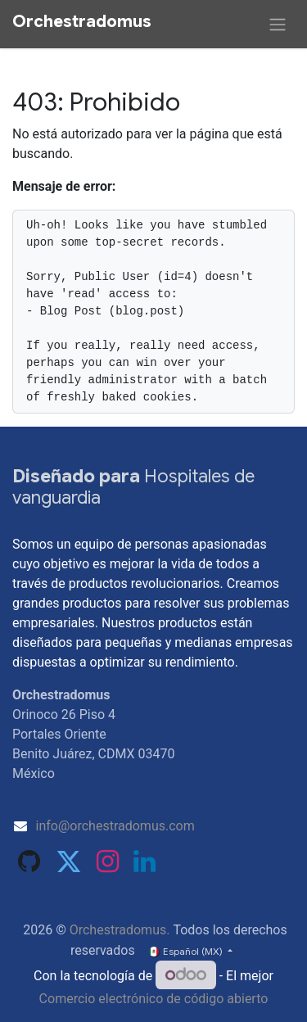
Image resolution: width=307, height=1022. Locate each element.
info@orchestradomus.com (115, 826)
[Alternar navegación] (277, 24)
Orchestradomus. (120, 930)
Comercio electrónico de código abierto (154, 998)
